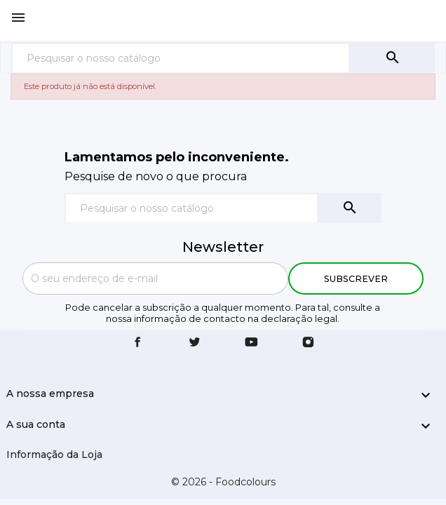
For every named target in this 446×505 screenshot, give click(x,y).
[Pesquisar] (180, 58)
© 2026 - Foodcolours (223, 482)
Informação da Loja (54, 454)
